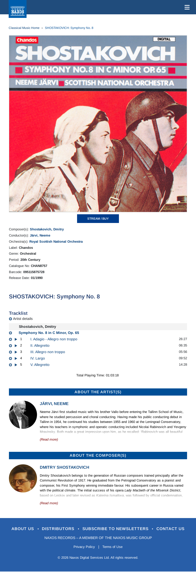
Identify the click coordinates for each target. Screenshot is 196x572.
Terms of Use (113, 547)
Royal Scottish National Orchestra (56, 241)
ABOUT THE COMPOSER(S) (98, 455)
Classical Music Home (24, 28)
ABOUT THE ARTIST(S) (98, 392)
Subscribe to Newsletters (117, 528)
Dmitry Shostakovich (64, 467)
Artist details (23, 319)
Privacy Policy (83, 547)
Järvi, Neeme (40, 235)
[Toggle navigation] (186, 7)
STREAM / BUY (98, 218)
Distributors (56, 528)
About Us (17, 528)
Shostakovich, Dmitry (47, 229)
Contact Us (177, 528)
